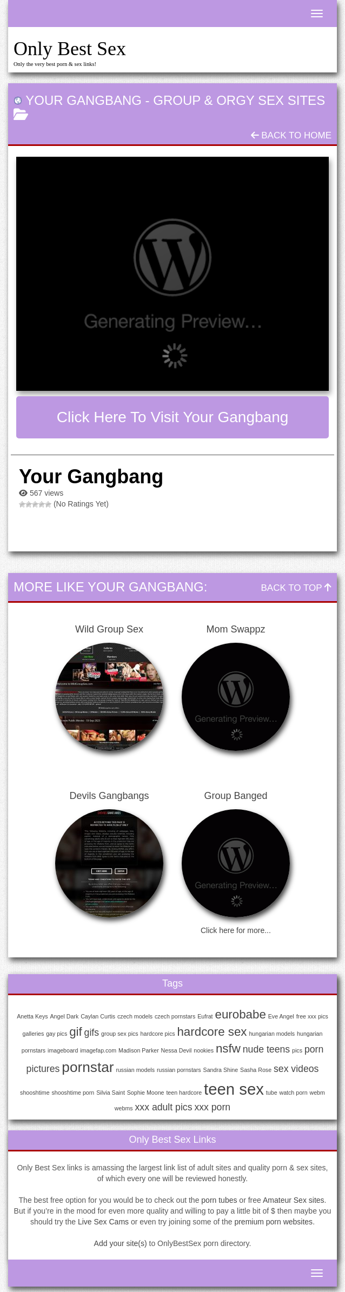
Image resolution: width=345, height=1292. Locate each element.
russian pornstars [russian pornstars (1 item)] (179, 1070)
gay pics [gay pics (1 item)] (56, 1033)
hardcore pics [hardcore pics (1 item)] (158, 1033)
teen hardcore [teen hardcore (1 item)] (184, 1092)
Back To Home (291, 135)
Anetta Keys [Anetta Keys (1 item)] (32, 1016)
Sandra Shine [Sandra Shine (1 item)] (220, 1070)
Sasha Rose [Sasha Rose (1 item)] (255, 1070)
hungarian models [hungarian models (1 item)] (272, 1033)
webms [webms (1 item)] (124, 1108)
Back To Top (296, 588)
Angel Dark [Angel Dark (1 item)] (64, 1016)
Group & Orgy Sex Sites (239, 100)
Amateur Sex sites (293, 1200)
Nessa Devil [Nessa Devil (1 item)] (176, 1050)
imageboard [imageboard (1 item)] (63, 1050)
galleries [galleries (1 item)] (33, 1033)
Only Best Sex (70, 48)
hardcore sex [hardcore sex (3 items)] (212, 1031)
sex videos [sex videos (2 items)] (296, 1068)
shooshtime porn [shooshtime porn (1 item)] (72, 1092)
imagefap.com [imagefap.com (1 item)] (98, 1050)
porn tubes (219, 1200)
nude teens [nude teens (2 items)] (266, 1049)
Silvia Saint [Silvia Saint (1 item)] (110, 1092)
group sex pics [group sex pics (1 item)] (119, 1033)
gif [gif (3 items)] (75, 1031)
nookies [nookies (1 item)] (204, 1050)
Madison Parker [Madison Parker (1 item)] (138, 1050)
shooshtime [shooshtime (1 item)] (35, 1092)
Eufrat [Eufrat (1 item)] (205, 1016)
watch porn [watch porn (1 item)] (293, 1092)
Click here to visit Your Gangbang (173, 417)
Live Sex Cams (103, 1221)
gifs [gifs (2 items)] (91, 1032)
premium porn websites (273, 1221)
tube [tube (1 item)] (271, 1092)
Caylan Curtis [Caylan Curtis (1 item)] (98, 1016)
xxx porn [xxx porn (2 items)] (212, 1107)
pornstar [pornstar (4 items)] (88, 1067)
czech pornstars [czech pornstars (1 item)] (175, 1016)
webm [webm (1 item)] (316, 1092)
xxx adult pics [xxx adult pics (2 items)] (164, 1107)
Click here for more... (236, 930)
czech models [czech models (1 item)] (134, 1016)
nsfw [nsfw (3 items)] (228, 1048)
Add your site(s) (120, 1243)
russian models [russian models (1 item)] (135, 1070)
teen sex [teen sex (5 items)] (234, 1089)
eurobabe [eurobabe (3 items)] (240, 1014)
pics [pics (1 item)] (297, 1050)
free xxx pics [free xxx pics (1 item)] (312, 1016)
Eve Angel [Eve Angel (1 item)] (281, 1016)
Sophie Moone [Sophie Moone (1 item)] (145, 1092)
